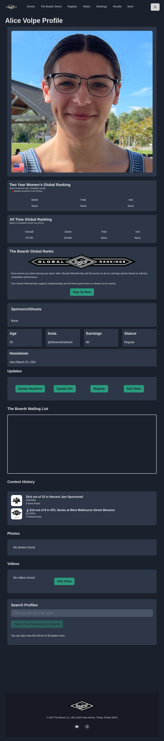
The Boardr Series (51, 6)
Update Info (65, 388)
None (35, 205)
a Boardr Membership (72, 273)
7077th (29, 237)
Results (117, 6)
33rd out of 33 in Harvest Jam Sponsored (54, 496)
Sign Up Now (82, 292)
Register (72, 6)
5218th (68, 237)
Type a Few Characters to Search (37, 624)
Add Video (134, 388)
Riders (86, 6)
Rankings (101, 6)
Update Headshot (30, 388)
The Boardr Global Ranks (32, 251)
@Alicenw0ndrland (60, 342)
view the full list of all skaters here (45, 635)
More (130, 6)
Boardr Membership (27, 283)
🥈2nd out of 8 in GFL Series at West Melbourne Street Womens (70, 510)
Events (31, 6)
